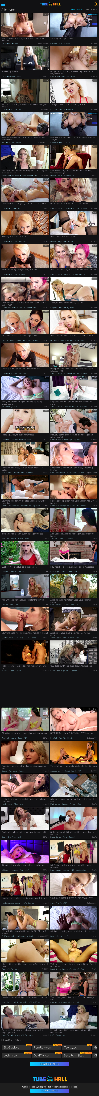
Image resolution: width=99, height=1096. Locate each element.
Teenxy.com (78, 1047)
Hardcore (14, 109)
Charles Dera (55, 440)
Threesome (18, 804)
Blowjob (28, 506)
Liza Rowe (54, 340)
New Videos (76, 9)
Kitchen (18, 671)
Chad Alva (54, 473)
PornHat (45, 241)
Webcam (21, 936)
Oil (62, 440)
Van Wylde (6, 175)
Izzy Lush (5, 539)
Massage (69, 440)
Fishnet (33, 638)
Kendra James (55, 870)
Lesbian (67, 407)
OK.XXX (94, 43)
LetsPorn (45, 1002)
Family (53, 936)
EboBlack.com (17, 1047)
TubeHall (50, 4)
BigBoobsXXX (43, 142)
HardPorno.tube (42, 43)
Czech (18, 208)
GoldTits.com (47, 1055)
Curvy (57, 1035)
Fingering (61, 241)
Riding (9, 407)
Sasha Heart (55, 506)
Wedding (5, 671)
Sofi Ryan (5, 936)
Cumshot (53, 43)
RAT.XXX (45, 638)
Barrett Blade (55, 969)
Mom (74, 76)
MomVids (44, 109)
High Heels (70, 308)
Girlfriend (20, 572)
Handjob (70, 738)
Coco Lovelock (55, 605)
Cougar (60, 936)
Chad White (54, 76)
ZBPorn (45, 473)
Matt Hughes (55, 804)
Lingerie (53, 175)
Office (78, 804)
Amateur (12, 572)
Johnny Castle (55, 638)
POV (10, 43)
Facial (62, 76)
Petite (60, 175)
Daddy (4, 43)
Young (20, 771)
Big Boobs (77, 440)
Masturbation (69, 175)
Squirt (4, 837)
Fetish (17, 605)
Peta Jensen (6, 473)
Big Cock (81, 969)
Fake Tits (62, 109)
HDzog (94, 142)
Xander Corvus (7, 804)
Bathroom (29, 473)
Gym (52, 903)
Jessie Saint (6, 1002)
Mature (18, 142)
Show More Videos (49, 1064)
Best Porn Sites (78, 1055)
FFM (79, 771)
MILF (68, 76)
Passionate (12, 771)
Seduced (62, 539)
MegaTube (44, 175)
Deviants (45, 76)
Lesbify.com (17, 1055)
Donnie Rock (55, 671)
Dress (15, 43)
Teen (18, 76)
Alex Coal (53, 539)
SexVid (94, 175)
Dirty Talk (53, 738)
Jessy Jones (55, 771)
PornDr (45, 208)
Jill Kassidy (6, 870)
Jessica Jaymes (8, 340)
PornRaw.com (47, 1047)
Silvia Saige (54, 572)
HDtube (94, 76)
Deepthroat (54, 142)
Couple (4, 771)
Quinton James (8, 638)
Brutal (12, 208)
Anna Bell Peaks (56, 208)
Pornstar (67, 43)
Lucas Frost (6, 1035)
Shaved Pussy (26, 175)
